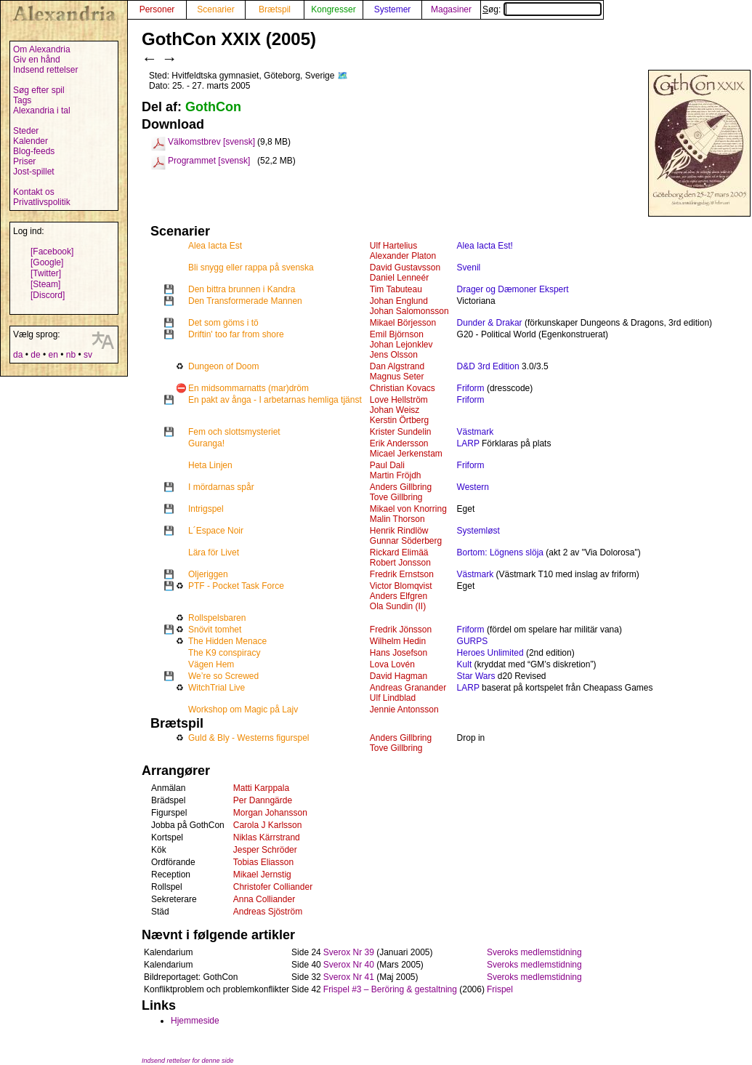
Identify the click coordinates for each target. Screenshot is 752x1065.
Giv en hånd (36, 60)
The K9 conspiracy (224, 653)
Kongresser (333, 9)
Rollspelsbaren (217, 618)
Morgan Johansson (270, 813)
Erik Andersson (399, 443)
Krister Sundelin (401, 432)
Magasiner (451, 9)
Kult (464, 664)
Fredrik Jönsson (401, 629)
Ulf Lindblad (393, 698)
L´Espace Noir (215, 531)
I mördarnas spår (221, 487)
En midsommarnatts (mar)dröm (248, 388)
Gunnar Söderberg (406, 541)
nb (71, 355)
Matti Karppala (261, 788)
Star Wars (476, 676)
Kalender (30, 141)
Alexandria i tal (41, 110)
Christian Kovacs (402, 388)
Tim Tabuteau (396, 289)
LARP (468, 443)
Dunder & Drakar (489, 323)
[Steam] (45, 284)
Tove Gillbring (396, 497)
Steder (26, 131)
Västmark (475, 432)
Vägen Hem (211, 664)
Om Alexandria (41, 49)
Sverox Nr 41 (348, 977)
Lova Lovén (392, 664)
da (18, 355)
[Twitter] (46, 273)
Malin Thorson (397, 519)
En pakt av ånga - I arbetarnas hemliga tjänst (275, 400)
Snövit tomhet (214, 629)
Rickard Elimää (399, 552)
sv (88, 355)
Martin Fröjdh (395, 475)
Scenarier (215, 9)
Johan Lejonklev (401, 344)
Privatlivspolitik (41, 202)
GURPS (472, 641)
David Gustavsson (405, 267)
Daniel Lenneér (399, 278)
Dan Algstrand (397, 366)
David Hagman (398, 676)
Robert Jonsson (400, 563)
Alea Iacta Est (215, 246)
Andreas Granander (408, 688)
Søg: (542, 9)
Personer (157, 9)
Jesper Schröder (265, 850)
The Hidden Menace (227, 641)
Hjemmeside (195, 1021)
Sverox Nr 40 (348, 965)
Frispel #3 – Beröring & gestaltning (390, 989)
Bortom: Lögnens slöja (500, 552)
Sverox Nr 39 (348, 952)
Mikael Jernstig (262, 874)
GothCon (213, 107)
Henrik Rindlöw (399, 531)
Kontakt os (33, 192)
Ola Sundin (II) (398, 606)
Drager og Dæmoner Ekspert (513, 289)
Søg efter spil (39, 90)
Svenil (469, 267)
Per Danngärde (262, 800)
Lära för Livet (213, 552)
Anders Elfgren (398, 596)
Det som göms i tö (223, 323)
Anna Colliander (264, 899)
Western (473, 487)
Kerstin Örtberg (399, 420)
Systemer (392, 9)
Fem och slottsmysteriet (234, 432)
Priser (24, 161)
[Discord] (48, 295)
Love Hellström (399, 400)
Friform (471, 388)
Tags (22, 100)
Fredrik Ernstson (402, 574)
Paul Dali (387, 465)
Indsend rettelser (45, 70)
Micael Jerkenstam (406, 454)
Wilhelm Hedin (398, 641)
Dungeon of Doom (223, 366)
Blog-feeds (33, 151)
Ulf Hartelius (393, 246)
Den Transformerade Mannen (245, 301)
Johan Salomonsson (409, 311)
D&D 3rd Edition (488, 366)
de (35, 355)
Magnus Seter (397, 376)
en (52, 355)
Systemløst (478, 531)
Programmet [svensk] (209, 161)
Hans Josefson (398, 653)
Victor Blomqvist (401, 586)
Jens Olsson (394, 355)
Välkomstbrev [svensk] (211, 142)
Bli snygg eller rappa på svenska (251, 267)
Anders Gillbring (401, 487)
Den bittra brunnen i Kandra (241, 289)
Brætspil (275, 9)
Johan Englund (399, 301)
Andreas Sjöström (267, 912)
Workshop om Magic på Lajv (243, 709)
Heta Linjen (210, 465)
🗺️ (342, 76)
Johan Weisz (394, 410)
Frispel (500, 989)
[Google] (47, 262)
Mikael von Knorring (408, 509)
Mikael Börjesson (403, 323)
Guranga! (206, 443)
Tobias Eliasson (263, 862)
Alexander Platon (403, 256)
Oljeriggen (208, 574)
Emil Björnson (397, 334)
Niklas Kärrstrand (266, 837)
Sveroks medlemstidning (534, 952)
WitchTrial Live (216, 688)
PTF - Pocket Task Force (236, 586)
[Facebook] (52, 251)
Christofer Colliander (272, 887)
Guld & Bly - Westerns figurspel (249, 738)
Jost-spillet (33, 171)
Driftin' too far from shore (236, 334)
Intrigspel (206, 509)
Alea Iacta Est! (485, 246)
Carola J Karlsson (267, 825)
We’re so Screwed (223, 676)
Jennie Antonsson (404, 709)
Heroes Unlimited (490, 653)
